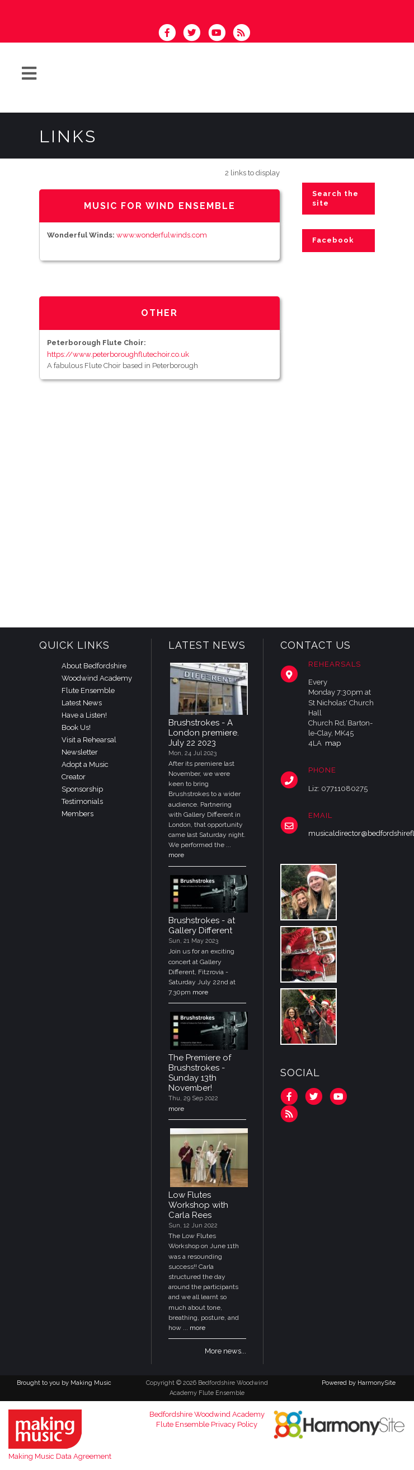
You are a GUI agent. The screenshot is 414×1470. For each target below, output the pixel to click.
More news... (225, 1351)
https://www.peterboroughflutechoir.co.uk (118, 354)
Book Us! (76, 727)
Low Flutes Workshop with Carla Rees (198, 1205)
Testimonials (82, 801)
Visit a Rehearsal (89, 740)
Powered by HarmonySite (359, 1383)
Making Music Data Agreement (59, 1456)
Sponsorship (82, 789)
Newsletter (80, 752)
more (176, 855)
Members (77, 814)
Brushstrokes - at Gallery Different (201, 925)
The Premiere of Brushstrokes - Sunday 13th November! (199, 1073)
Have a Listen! (84, 715)
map (333, 743)
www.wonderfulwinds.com (161, 235)
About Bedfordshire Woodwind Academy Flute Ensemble (97, 678)
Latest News (82, 703)
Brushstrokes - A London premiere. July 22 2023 (203, 733)
